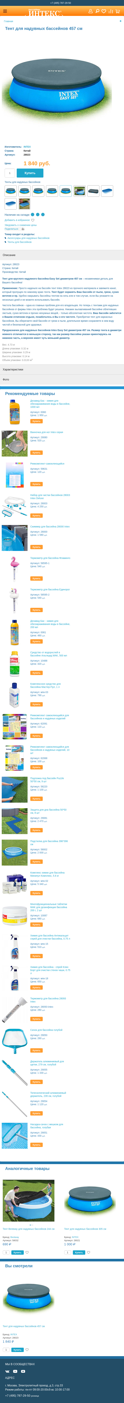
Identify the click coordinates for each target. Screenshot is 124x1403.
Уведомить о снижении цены (21, 225)
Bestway (15, 1237)
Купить (30, 173)
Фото (6, 379)
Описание (9, 255)
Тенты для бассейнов (20, 242)
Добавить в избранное (17, 220)
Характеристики (13, 369)
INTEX (27, 146)
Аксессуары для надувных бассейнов (28, 238)
